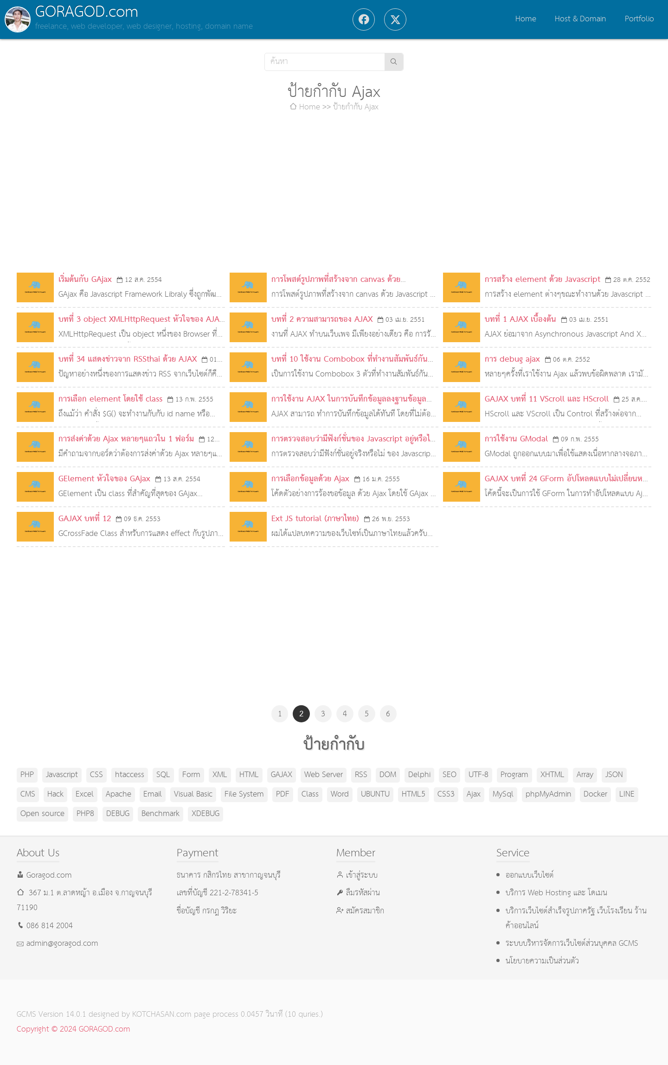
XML (219, 775)
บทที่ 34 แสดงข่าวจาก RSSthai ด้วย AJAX (127, 359)
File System (244, 794)
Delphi (419, 775)
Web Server (323, 775)
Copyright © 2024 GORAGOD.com (73, 1029)
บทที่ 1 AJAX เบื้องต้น (520, 319)
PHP (27, 775)
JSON (614, 775)
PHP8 (85, 814)
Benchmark (160, 814)
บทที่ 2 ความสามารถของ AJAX (322, 319)
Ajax (474, 794)
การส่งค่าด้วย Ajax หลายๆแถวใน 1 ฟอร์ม (126, 439)
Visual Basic (193, 794)
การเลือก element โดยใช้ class (110, 399)
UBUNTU (375, 794)
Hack (55, 794)
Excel (85, 794)
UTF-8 (478, 775)
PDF (282, 794)
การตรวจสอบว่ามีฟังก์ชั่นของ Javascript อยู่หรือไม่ (353, 439)
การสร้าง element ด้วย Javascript (542, 279)
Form (191, 775)
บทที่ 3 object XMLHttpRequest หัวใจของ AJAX (141, 319)
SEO (449, 775)
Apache (118, 794)
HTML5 (413, 794)
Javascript (62, 775)
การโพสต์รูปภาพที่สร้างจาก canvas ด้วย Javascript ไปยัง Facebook (335, 287)
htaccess (129, 775)
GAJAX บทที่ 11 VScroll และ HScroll (547, 399)
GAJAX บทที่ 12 (84, 519)
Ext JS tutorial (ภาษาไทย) (315, 519)
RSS (361, 775)
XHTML (552, 775)
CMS (27, 794)
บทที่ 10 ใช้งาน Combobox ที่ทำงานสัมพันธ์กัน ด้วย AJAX (349, 367)
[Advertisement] (334, 194)
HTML (249, 775)
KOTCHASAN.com (162, 1015)
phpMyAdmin (549, 794)
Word (340, 794)
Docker (595, 794)
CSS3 (446, 794)
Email (152, 794)
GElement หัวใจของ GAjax (104, 479)
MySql (503, 794)
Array (585, 775)
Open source (42, 814)
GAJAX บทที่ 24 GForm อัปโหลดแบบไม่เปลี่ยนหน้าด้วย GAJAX (568, 487)
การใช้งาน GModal (516, 439)
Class (310, 794)
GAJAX (281, 775)
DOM (387, 775)
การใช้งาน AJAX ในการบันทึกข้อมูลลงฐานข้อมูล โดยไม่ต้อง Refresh (348, 407)
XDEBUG (205, 814)
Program (514, 775)
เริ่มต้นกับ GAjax (85, 279)
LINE (627, 794)
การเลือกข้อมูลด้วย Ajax (310, 479)
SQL (163, 775)
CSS (96, 775)
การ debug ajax (512, 359)
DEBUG (117, 814)
